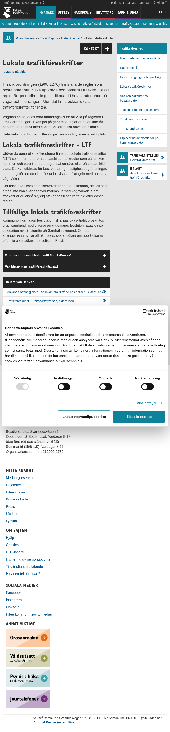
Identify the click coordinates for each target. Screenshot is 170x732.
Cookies (12, 545)
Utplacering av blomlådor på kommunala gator (139, 140)
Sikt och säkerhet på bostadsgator (134, 98)
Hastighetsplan (130, 67)
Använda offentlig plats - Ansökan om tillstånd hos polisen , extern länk (56, 292)
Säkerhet (112, 23)
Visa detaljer (146, 403)
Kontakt (98, 48)
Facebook (14, 593)
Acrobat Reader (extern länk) (54, 722)
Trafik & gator (130, 23)
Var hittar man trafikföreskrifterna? (57, 267)
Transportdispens (132, 128)
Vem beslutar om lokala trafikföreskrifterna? (57, 255)
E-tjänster (117, 2)
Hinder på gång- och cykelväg (140, 77)
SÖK (162, 12)
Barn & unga (127, 12)
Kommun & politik (155, 23)
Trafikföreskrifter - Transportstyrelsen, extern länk (56, 301)
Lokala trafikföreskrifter (135, 86)
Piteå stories (15, 492)
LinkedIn (12, 607)
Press (10, 506)
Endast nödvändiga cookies (84, 417)
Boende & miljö (24, 23)
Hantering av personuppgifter (29, 559)
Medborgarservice (20, 478)
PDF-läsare (15, 552)
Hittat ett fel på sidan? (23, 574)
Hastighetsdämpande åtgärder (140, 58)
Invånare (46, 12)
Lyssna (11, 521)
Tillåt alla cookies (138, 417)
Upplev (63, 12)
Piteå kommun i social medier (29, 614)
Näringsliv (83, 12)
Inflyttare (104, 12)
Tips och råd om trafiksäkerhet (140, 110)
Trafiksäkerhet (70, 38)
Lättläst (131, 2)
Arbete (6, 23)
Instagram (14, 600)
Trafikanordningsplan (134, 119)
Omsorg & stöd (70, 23)
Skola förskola (93, 23)
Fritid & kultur (47, 23)
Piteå (19, 38)
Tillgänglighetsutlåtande (24, 566)
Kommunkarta (17, 499)
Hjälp (10, 538)
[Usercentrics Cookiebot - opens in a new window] (146, 312)
